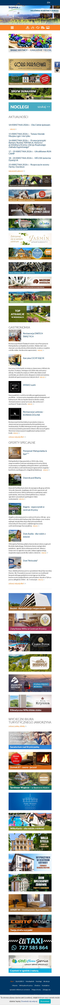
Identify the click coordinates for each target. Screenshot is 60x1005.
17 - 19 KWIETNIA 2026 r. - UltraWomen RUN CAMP (30, 152)
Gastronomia (19, 327)
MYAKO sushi (29, 385)
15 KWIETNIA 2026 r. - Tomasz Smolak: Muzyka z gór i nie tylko (27, 135)
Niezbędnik (30, 981)
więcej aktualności (16, 171)
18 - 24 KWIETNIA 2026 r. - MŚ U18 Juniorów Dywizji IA (30, 159)
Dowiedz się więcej (29, 1001)
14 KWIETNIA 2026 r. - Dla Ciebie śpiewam (29, 124)
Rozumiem (44, 1001)
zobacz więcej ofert (16, 437)
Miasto (15, 985)
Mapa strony (36, 990)
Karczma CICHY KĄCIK (33, 358)
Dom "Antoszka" (30, 560)
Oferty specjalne (22, 442)
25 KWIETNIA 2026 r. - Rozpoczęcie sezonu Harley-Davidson (29, 165)
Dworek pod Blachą (32, 478)
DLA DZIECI (20, 981)
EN (48, 2)
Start (12, 981)
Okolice (37, 985)
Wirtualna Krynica (26, 985)
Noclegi (39, 981)
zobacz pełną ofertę (17, 726)
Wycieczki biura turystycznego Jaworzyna (30, 720)
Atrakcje (46, 981)
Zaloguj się (46, 990)
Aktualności (18, 116)
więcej (12, 129)
